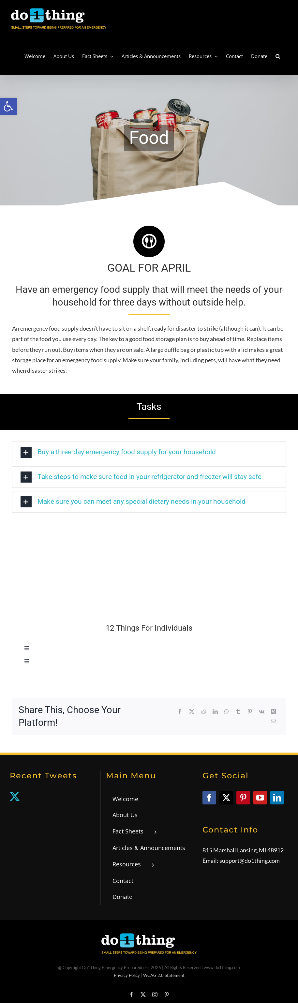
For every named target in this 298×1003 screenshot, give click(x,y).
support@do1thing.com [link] (249, 860)
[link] (8, 106)
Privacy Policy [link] (127, 975)
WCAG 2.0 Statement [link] (164, 975)
